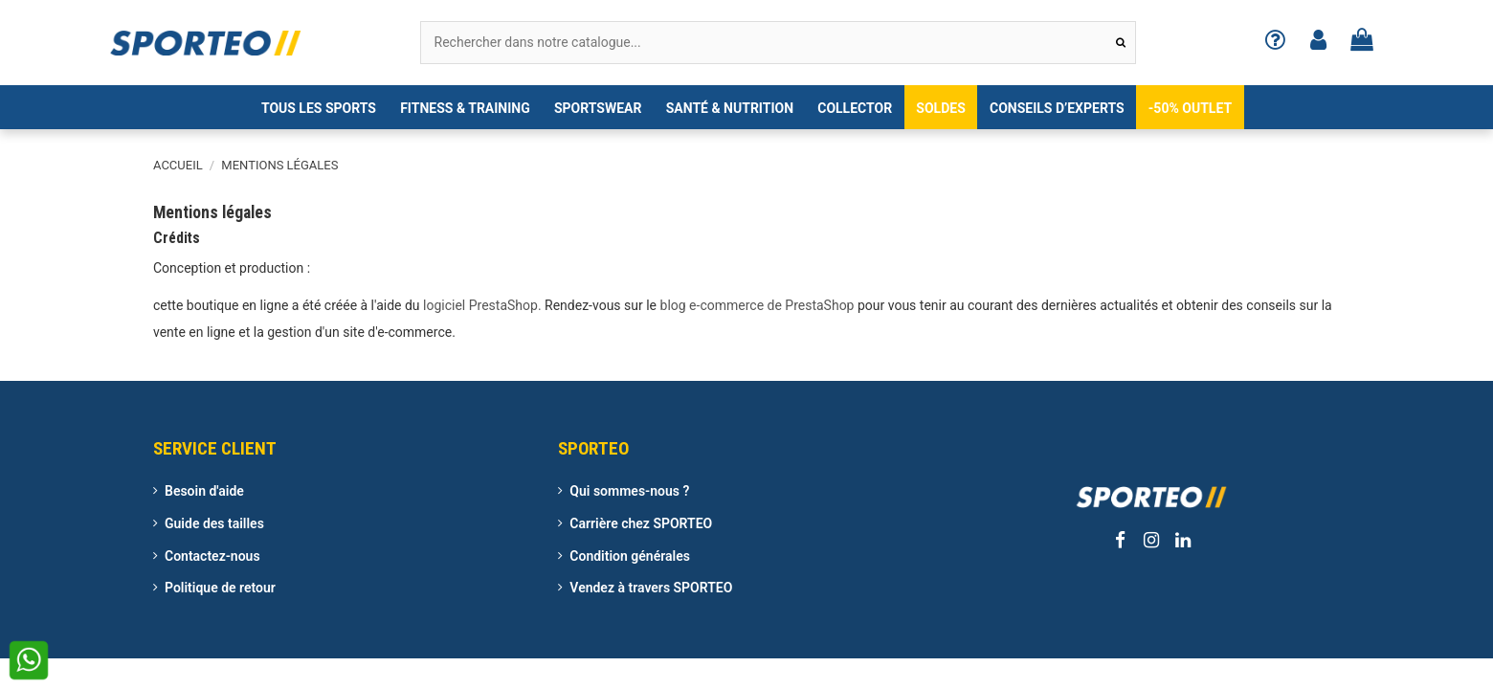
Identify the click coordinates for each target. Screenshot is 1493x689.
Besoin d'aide (204, 491)
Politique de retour (220, 587)
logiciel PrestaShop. (484, 305)
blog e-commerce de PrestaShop (757, 305)
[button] (318, 107)
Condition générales (629, 556)
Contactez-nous (212, 556)
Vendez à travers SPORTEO (650, 587)
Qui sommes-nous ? (629, 491)
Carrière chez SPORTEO (640, 523)
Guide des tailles (214, 523)
